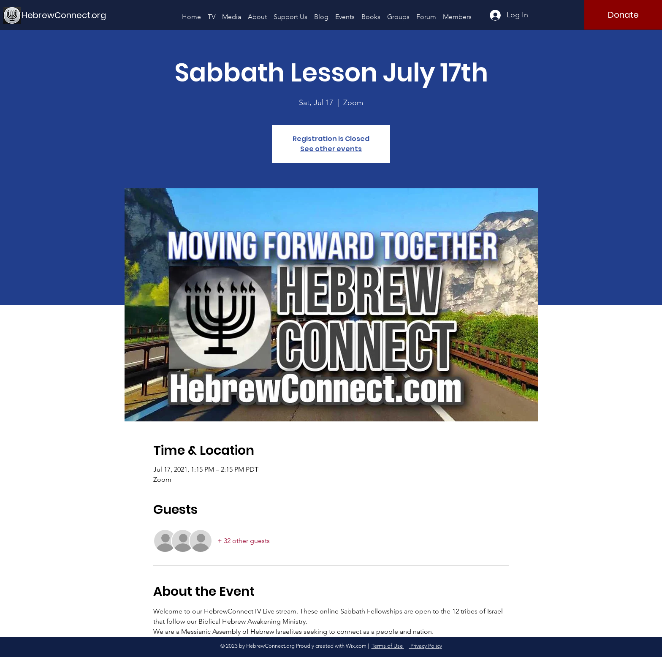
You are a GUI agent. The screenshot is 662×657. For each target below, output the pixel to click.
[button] (231, 12)
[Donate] (623, 15)
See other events (331, 149)
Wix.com (356, 646)
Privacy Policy (425, 646)
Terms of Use (388, 646)
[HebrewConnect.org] (64, 15)
